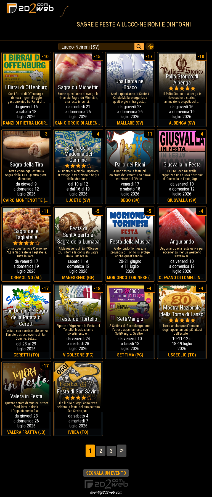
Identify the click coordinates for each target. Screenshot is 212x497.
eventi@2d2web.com (106, 492)
